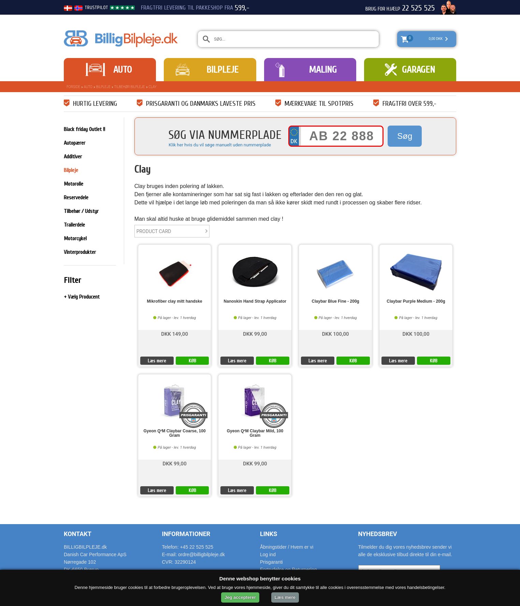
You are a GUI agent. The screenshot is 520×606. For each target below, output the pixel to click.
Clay (153, 87)
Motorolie (73, 184)
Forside (73, 87)
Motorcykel (75, 238)
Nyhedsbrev (377, 533)
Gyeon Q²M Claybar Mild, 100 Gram (255, 433)
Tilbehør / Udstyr (81, 211)
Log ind (268, 554)
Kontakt (77, 533)
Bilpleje (222, 69)
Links (268, 533)
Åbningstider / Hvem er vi (286, 547)
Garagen (418, 69)
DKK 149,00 (174, 333)
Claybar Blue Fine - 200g (335, 301)
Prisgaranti (271, 562)
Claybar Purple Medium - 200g (416, 301)
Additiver (73, 157)
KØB (192, 361)
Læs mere (157, 361)
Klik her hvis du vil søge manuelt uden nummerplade (220, 144)
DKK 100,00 (335, 333)
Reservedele (76, 197)
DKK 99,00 (255, 333)
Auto (122, 69)
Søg (404, 136)
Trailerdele (74, 225)
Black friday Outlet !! (84, 129)
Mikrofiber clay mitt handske (174, 301)
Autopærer (74, 143)
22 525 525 (418, 8)
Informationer (186, 533)
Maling (323, 69)
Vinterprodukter (80, 252)
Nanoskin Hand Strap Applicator (255, 301)
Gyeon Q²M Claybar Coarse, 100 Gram (175, 433)
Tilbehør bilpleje (129, 87)
